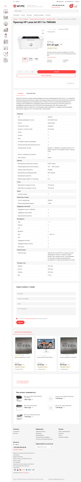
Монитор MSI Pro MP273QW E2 (45, 357)
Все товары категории (22, 381)
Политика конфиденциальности (56, 479)
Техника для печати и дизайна (37, 19)
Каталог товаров (23, 19)
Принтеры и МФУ (51, 19)
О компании (16, 15)
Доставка (29, 15)
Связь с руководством (64, 431)
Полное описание (51, 57)
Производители (40, 435)
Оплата (23, 15)
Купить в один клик (46, 75)
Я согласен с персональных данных (32, 318)
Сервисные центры (40, 431)
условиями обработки (30, 318)
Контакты (48, 15)
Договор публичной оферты (43, 437)
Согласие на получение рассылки (44, 439)
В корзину (56, 71)
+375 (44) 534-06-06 (58, 5)
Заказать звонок (56, 7)
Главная (15, 19)
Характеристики (30, 93)
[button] (77, 332)
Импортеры (39, 433)
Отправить (20, 322)
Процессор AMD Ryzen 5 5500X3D (68, 357)
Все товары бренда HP (23, 382)
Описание (20, 93)
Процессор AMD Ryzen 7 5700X (22, 357)
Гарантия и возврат (39, 15)
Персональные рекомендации (23, 332)
